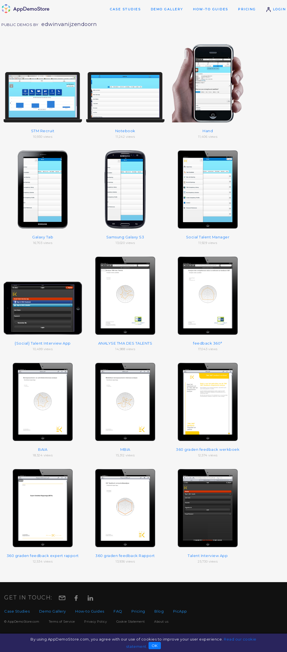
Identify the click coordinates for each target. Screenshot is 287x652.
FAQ (118, 611)
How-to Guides (210, 9)
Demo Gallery (167, 9)
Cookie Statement (130, 621)
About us (161, 621)
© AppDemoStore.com (21, 621)
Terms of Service (62, 621)
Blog (159, 611)
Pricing (247, 9)
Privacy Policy (95, 621)
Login (276, 9)
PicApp (180, 611)
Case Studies (125, 9)
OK (155, 645)
